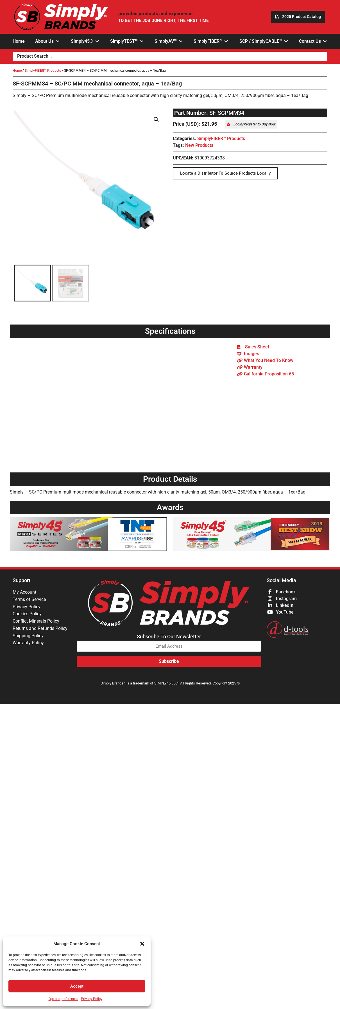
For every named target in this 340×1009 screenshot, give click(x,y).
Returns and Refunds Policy (40, 628)
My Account (24, 592)
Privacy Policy (91, 999)
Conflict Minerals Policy (36, 621)
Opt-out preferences (63, 999)
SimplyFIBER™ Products (43, 71)
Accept (76, 986)
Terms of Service (29, 599)
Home (17, 71)
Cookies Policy (27, 614)
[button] (142, 944)
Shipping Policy (28, 636)
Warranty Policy (28, 643)
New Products (199, 145)
